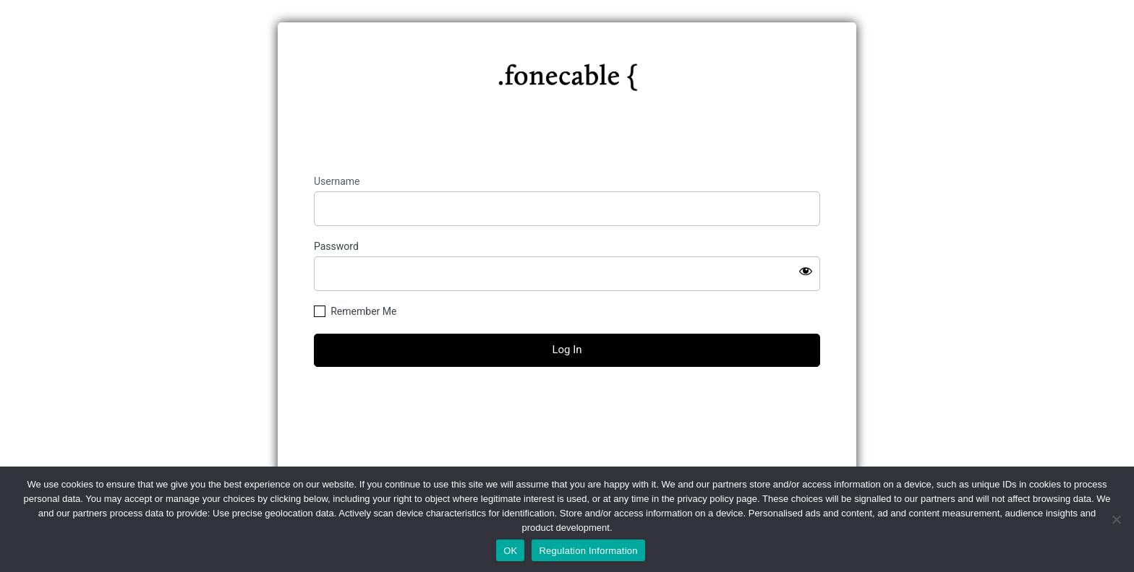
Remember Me (363, 311)
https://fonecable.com (567, 71)
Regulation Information (588, 550)
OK (510, 550)
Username (337, 181)
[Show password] (805, 270)
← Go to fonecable (567, 430)
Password (336, 246)
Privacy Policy (567, 462)
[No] (1116, 519)
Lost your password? (567, 404)
